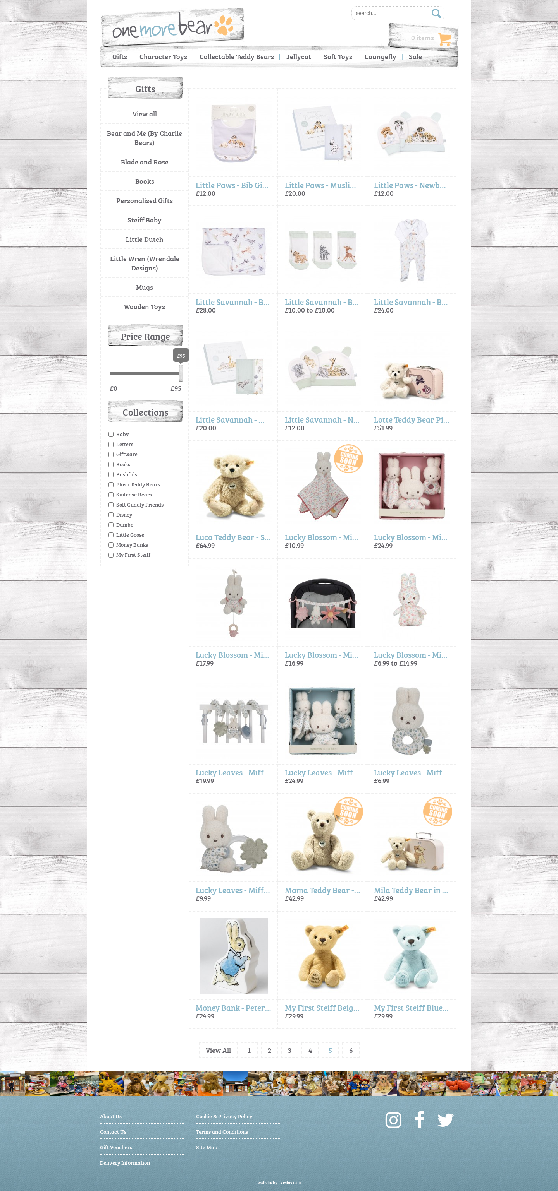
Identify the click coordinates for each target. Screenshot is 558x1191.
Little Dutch (144, 239)
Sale (415, 56)
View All (218, 1050)
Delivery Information (125, 1162)
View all (145, 113)
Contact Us (113, 1131)
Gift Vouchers (116, 1147)
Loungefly (380, 56)
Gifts (119, 56)
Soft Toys (338, 56)
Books (144, 181)
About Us (111, 1116)
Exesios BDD (289, 1182)
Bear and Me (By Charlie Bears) (144, 137)
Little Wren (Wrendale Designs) (144, 263)
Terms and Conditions (222, 1131)
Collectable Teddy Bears (237, 56)
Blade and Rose (145, 161)
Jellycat (298, 56)
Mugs (144, 287)
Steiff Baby (144, 219)
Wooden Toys (144, 306)
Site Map (206, 1147)
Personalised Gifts (144, 200)
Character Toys (163, 56)
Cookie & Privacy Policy (224, 1116)
